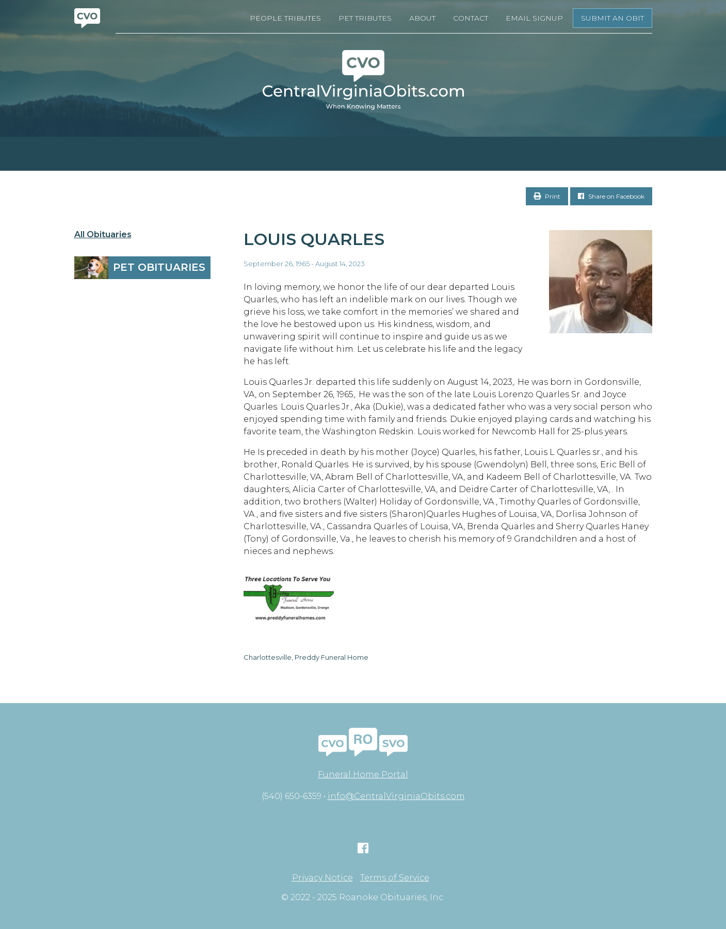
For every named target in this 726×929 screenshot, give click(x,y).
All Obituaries (103, 234)
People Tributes (285, 18)
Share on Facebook (611, 196)
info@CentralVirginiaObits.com (396, 796)
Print (547, 196)
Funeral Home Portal (363, 774)
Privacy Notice (322, 878)
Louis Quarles (314, 239)
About (422, 18)
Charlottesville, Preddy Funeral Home (306, 657)
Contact (470, 18)
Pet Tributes (365, 18)
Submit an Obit (612, 18)
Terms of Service (394, 878)
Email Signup (534, 18)
